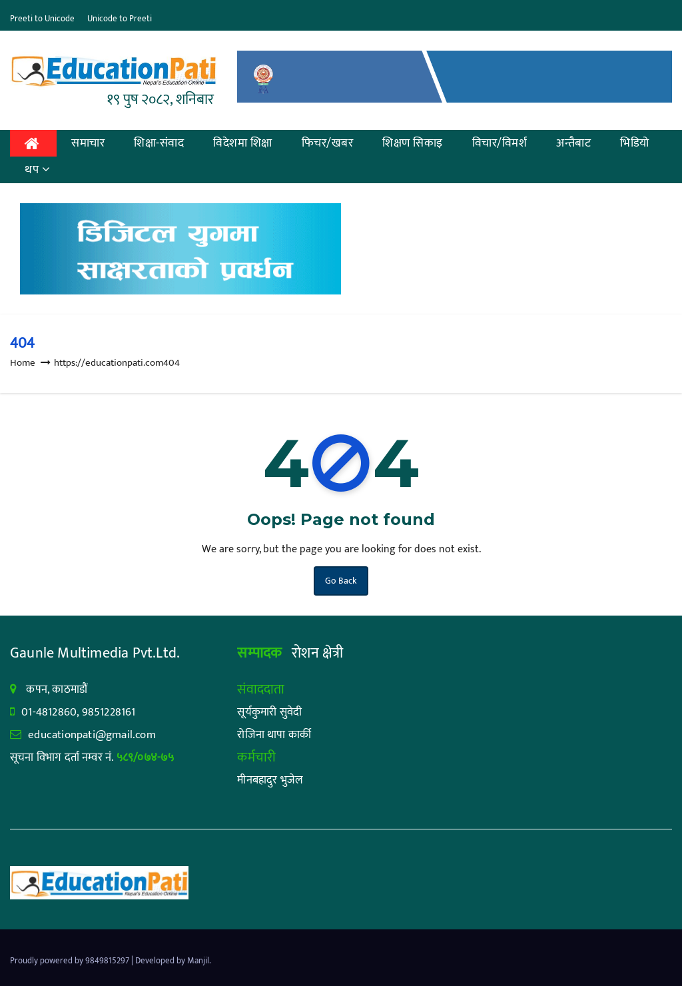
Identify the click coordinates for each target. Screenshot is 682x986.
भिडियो (634, 143)
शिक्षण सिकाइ (412, 143)
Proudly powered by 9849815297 (70, 960)
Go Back (341, 580)
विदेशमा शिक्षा (242, 143)
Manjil (198, 960)
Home (22, 362)
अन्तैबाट (573, 143)
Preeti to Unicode (42, 18)
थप (38, 170)
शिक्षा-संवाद (159, 143)
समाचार (88, 143)
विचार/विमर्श (499, 143)
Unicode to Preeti (119, 18)
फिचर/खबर (328, 143)
